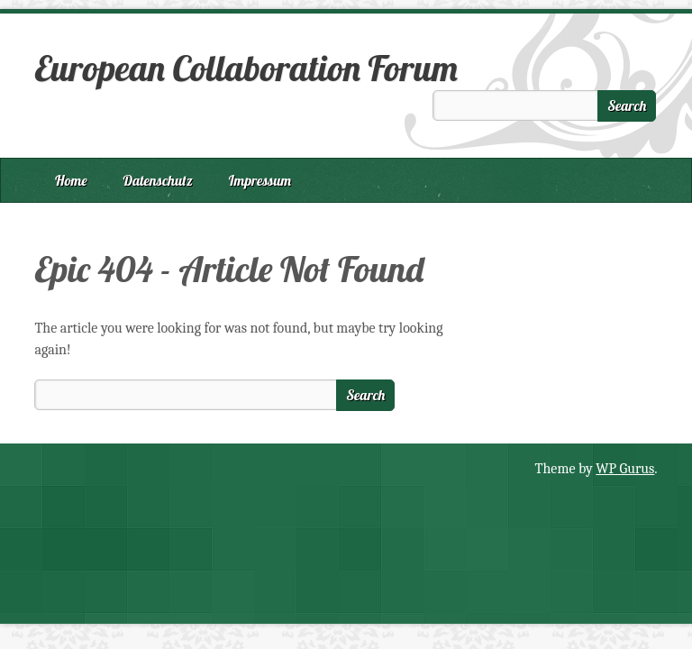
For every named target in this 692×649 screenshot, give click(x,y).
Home (71, 180)
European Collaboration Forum (245, 67)
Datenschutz (158, 180)
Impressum (260, 180)
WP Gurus (625, 469)
